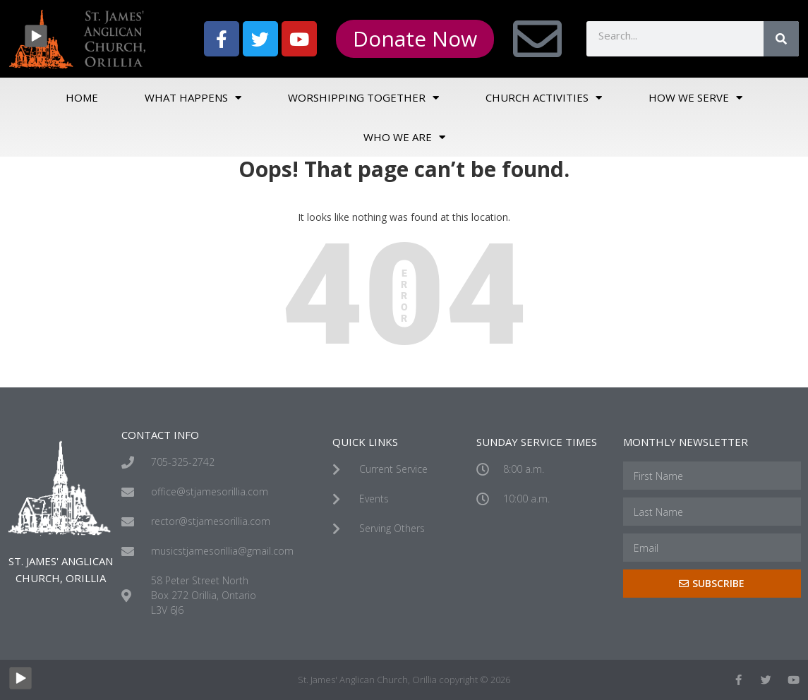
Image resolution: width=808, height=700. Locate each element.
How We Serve (695, 97)
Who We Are (404, 137)
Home (82, 97)
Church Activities (544, 97)
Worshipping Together (363, 97)
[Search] (781, 38)
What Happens (193, 97)
